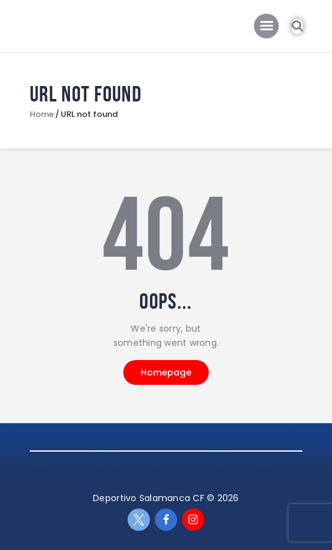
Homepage (166, 372)
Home (42, 114)
